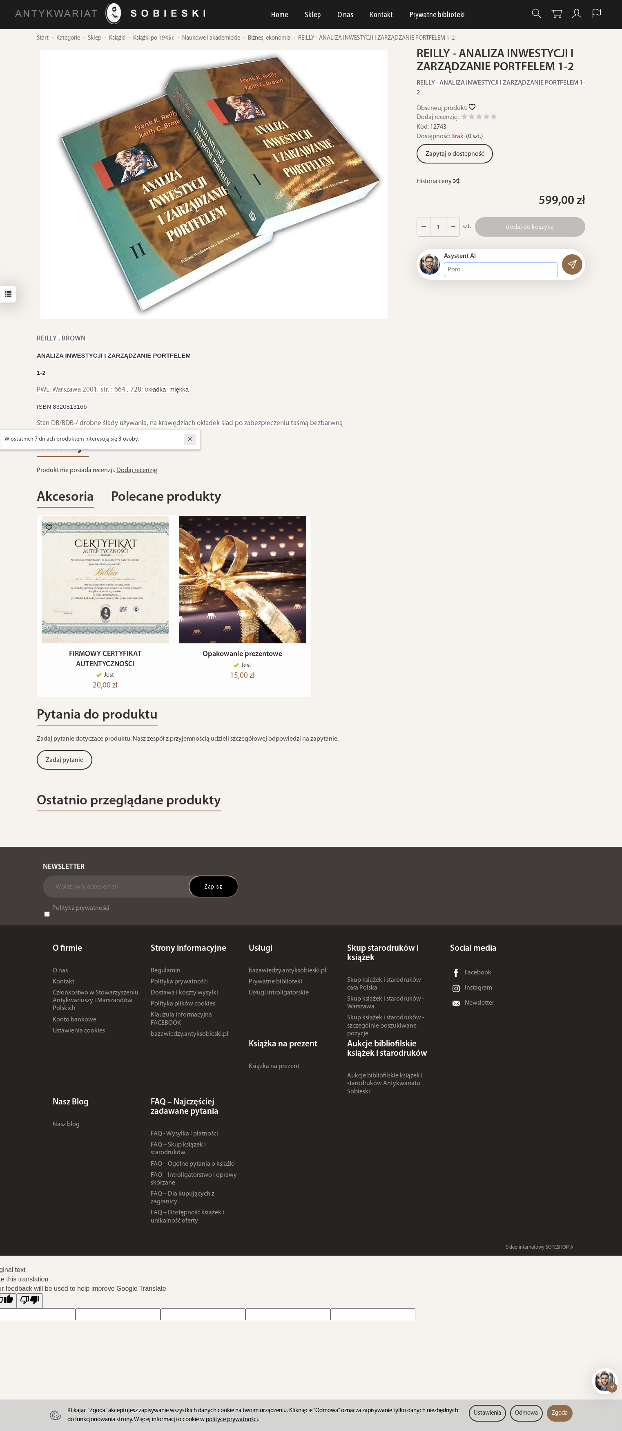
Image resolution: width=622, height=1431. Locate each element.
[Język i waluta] (596, 13)
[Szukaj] (536, 13)
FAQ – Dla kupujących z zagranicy (182, 1202)
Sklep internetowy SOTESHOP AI (540, 1251)
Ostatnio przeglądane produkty (129, 805)
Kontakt (381, 14)
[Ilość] (438, 227)
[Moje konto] (576, 13)
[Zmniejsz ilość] (453, 227)
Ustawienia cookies (79, 1035)
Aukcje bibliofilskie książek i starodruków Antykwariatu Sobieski (385, 1088)
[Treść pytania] (501, 269)
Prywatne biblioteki (437, 14)
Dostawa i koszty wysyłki (184, 997)
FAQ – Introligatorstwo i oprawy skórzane (194, 1183)
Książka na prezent (274, 1071)
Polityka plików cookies (183, 1008)
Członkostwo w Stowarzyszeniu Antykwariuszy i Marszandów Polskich (95, 1005)
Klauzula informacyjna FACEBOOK (181, 1023)
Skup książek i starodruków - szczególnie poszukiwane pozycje (385, 1030)
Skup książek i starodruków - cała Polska (385, 988)
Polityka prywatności (80, 912)
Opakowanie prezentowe (242, 659)
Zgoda (560, 1413)
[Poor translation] (30, 1305)
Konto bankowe (74, 1024)
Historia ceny (438, 181)
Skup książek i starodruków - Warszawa (385, 1007)
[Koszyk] (556, 13)
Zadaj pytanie (64, 764)
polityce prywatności (232, 1420)
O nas (345, 14)
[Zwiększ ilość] (423, 227)
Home (279, 14)
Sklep (313, 14)
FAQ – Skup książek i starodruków (178, 1153)
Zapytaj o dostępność (455, 154)
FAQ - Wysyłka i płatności (184, 1138)
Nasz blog (66, 1129)
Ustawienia (487, 1413)
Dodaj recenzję (136, 470)
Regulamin (166, 975)
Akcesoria (65, 497)
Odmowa (526, 1413)
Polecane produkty (166, 497)
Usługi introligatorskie (279, 997)
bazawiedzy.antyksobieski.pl (189, 1038)
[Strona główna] (112, 13)
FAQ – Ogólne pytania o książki (193, 1168)
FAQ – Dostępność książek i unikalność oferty (187, 1221)
